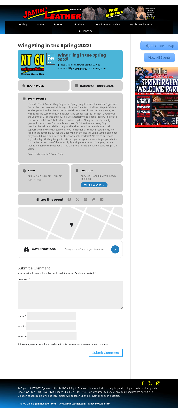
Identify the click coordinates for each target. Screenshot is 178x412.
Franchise (87, 30)
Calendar (87, 86)
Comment (24, 279)
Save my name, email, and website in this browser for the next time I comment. (65, 344)
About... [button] (81, 24)
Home (40, 24)
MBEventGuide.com (99, 403)
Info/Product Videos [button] (109, 24)
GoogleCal (105, 86)
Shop (25, 24)
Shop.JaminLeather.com (72, 403)
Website (22, 336)
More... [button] (60, 24)
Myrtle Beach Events (141, 24)
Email (22, 326)
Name (22, 316)
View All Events (159, 57)
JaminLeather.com (45, 403)
